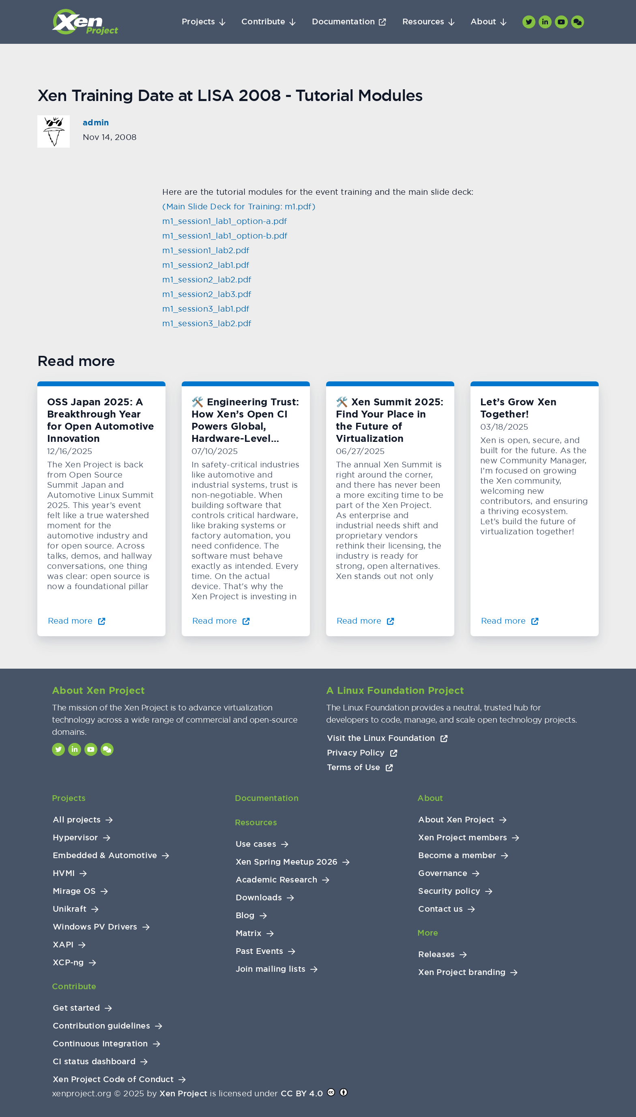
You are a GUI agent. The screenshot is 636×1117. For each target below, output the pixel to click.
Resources (423, 22)
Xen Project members (462, 838)
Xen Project (183, 1093)
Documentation (343, 22)
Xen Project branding (461, 972)
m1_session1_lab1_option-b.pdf (224, 235)
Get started (76, 1008)
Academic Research (276, 880)
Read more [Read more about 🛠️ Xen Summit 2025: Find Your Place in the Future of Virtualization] (365, 621)
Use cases (256, 844)
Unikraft (69, 909)
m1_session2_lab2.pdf (206, 279)
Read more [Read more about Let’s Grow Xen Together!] (510, 621)
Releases (436, 954)
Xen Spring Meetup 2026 (287, 862)
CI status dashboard (94, 1062)
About (483, 22)
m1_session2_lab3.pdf (206, 294)
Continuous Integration (100, 1044)
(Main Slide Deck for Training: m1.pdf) (239, 206)
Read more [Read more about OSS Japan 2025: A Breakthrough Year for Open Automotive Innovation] (76, 621)
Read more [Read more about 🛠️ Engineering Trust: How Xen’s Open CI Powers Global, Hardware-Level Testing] (221, 621)
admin (96, 122)
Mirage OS (74, 891)
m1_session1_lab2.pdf (205, 250)
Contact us (440, 909)
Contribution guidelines (101, 1026)
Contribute (263, 22)
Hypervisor (75, 838)
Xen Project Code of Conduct (113, 1079)
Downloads (259, 898)
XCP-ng (68, 963)
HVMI (64, 873)
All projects (77, 820)
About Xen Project (456, 820)
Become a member (457, 855)
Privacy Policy (362, 752)
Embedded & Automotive (105, 855)
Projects (198, 22)
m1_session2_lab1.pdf (205, 265)
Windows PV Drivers (95, 927)
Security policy (449, 891)
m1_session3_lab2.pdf (206, 323)
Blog (245, 915)
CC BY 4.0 (302, 1093)
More (427, 933)
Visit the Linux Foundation (387, 738)
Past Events (260, 951)
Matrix (249, 933)
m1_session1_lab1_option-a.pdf (224, 221)
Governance (442, 873)
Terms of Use (360, 767)
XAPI (63, 945)
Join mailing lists (271, 969)
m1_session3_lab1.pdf (205, 308)
